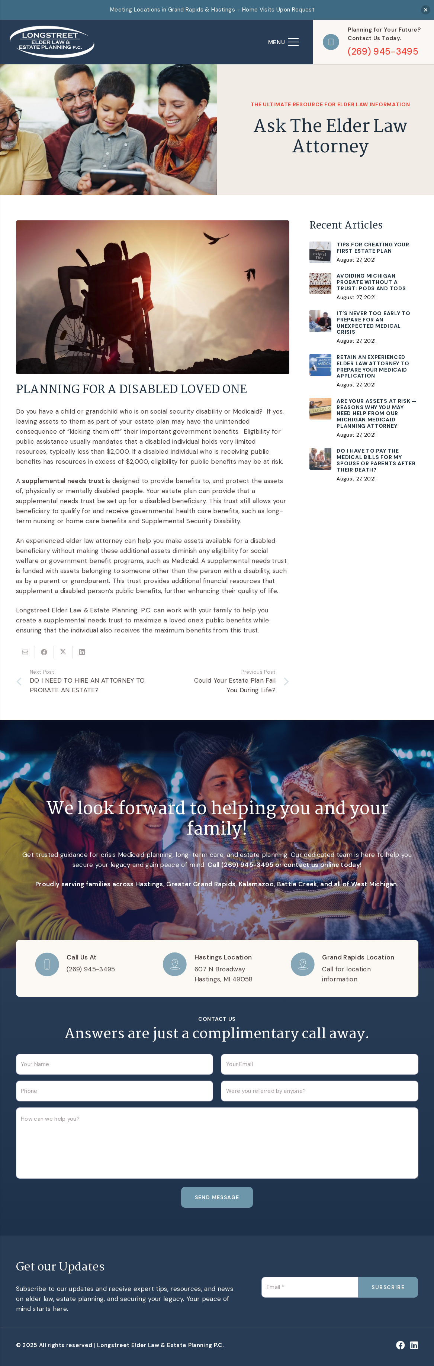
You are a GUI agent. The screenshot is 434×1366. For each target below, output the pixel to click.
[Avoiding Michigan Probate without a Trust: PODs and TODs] (363, 287)
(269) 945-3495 (247, 865)
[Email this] (25, 652)
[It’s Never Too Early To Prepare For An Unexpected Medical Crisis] (363, 327)
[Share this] (44, 652)
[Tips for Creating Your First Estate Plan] (363, 253)
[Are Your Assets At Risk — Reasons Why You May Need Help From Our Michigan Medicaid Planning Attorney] (363, 418)
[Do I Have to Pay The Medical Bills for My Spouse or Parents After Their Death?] (363, 465)
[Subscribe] (388, 1287)
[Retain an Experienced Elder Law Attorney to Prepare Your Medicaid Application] (363, 371)
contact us (301, 865)
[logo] (53, 42)
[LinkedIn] (414, 1345)
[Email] (309, 1287)
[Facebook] (400, 1345)
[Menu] (283, 42)
